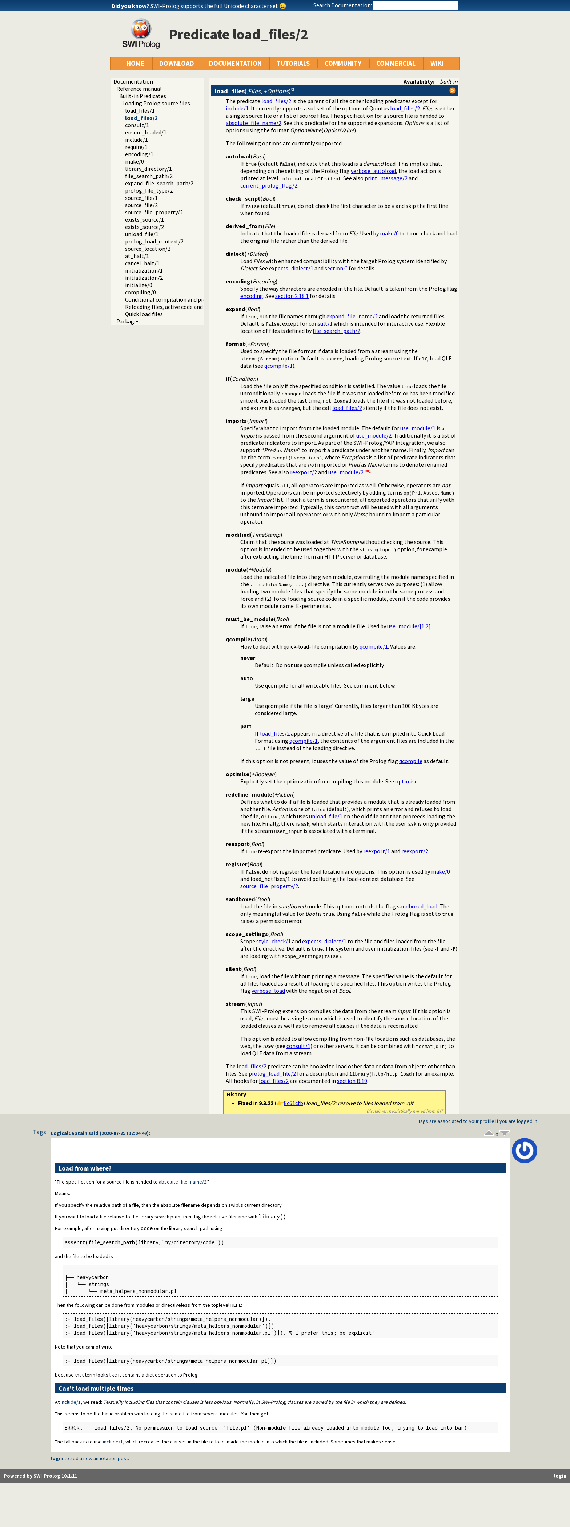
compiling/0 (140, 292)
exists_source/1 (144, 219)
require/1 (136, 146)
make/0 (134, 161)
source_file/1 (141, 197)
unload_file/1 (141, 234)
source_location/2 (147, 248)
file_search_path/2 (149, 176)
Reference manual (139, 88)
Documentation (133, 81)
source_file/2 (141, 205)
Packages (128, 321)
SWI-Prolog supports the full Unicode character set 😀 (218, 5)
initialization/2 (144, 277)
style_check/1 (273, 941)
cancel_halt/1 (142, 263)
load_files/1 (140, 110)
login (57, 1459)
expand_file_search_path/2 (159, 183)
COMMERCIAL (396, 63)
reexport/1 (376, 851)
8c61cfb (293, 1103)
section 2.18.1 (292, 295)
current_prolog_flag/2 (268, 185)
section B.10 (352, 1080)
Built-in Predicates (142, 96)
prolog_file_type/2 (149, 190)
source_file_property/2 (154, 212)
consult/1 (137, 125)
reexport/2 (303, 472)
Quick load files (144, 314)
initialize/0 (138, 285)
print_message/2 (386, 178)
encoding (251, 295)
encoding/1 (139, 154)
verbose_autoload (373, 170)
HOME (135, 63)
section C (336, 268)
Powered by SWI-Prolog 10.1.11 (40, 1476)
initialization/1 (144, 270)
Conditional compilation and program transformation (193, 299)
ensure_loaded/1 (145, 132)
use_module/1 (417, 428)
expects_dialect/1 (291, 268)
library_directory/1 (148, 168)
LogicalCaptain (69, 1133)
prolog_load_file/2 (272, 1073)
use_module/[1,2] (409, 626)
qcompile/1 (278, 365)
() (253, 91)
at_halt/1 (137, 255)
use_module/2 (374, 435)
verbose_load (268, 990)
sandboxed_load (417, 906)
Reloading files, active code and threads (174, 306)
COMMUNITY (343, 63)
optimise (406, 781)
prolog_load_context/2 (154, 241)
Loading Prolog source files (156, 103)
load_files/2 (141, 117)
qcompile (410, 761)
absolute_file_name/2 (253, 122)
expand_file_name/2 (352, 316)
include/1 (136, 139)
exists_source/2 (144, 226)
